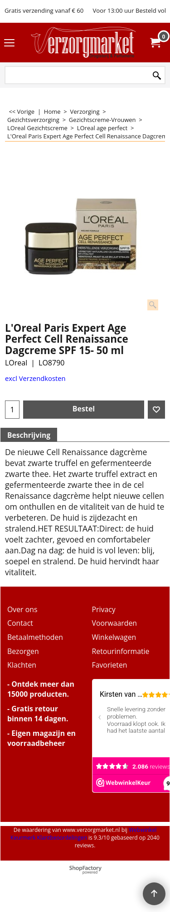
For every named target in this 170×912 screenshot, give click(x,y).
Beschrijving (28, 435)
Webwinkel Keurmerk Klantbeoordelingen (83, 833)
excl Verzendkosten (35, 378)
